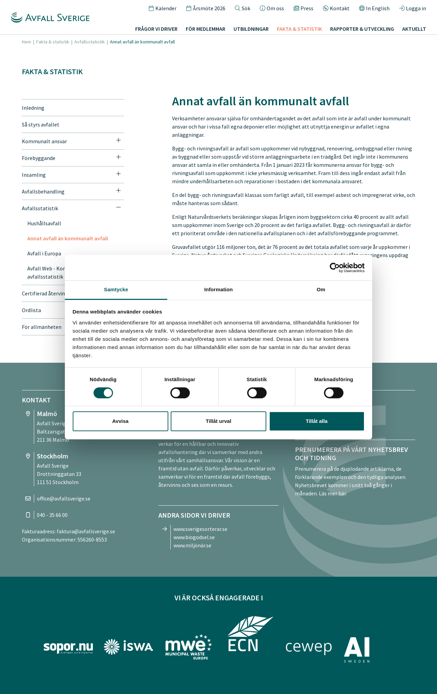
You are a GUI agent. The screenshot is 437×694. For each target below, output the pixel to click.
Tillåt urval (218, 421)
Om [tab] (320, 289)
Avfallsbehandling (43, 191)
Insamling (34, 174)
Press (303, 8)
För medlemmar (205, 28)
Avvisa (120, 421)
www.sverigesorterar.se (200, 528)
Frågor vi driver (156, 28)
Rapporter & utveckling (362, 28)
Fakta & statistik (299, 28)
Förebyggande (38, 158)
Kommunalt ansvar (44, 141)
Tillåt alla (317, 421)
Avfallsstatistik (89, 42)
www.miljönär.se (192, 545)
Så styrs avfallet (40, 124)
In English (374, 8)
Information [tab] (218, 289)
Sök (242, 8)
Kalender (163, 8)
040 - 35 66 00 (52, 514)
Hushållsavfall (44, 223)
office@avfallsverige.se (63, 498)
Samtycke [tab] (116, 289)
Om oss (272, 8)
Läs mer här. (333, 493)
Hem (26, 42)
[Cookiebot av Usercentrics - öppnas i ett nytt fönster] (335, 268)
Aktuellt (414, 28)
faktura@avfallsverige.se (86, 531)
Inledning (33, 107)
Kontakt (336, 8)
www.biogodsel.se (194, 537)
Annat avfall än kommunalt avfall (67, 238)
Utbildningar (251, 28)
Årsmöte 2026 (205, 8)
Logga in (412, 8)
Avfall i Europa (44, 253)
